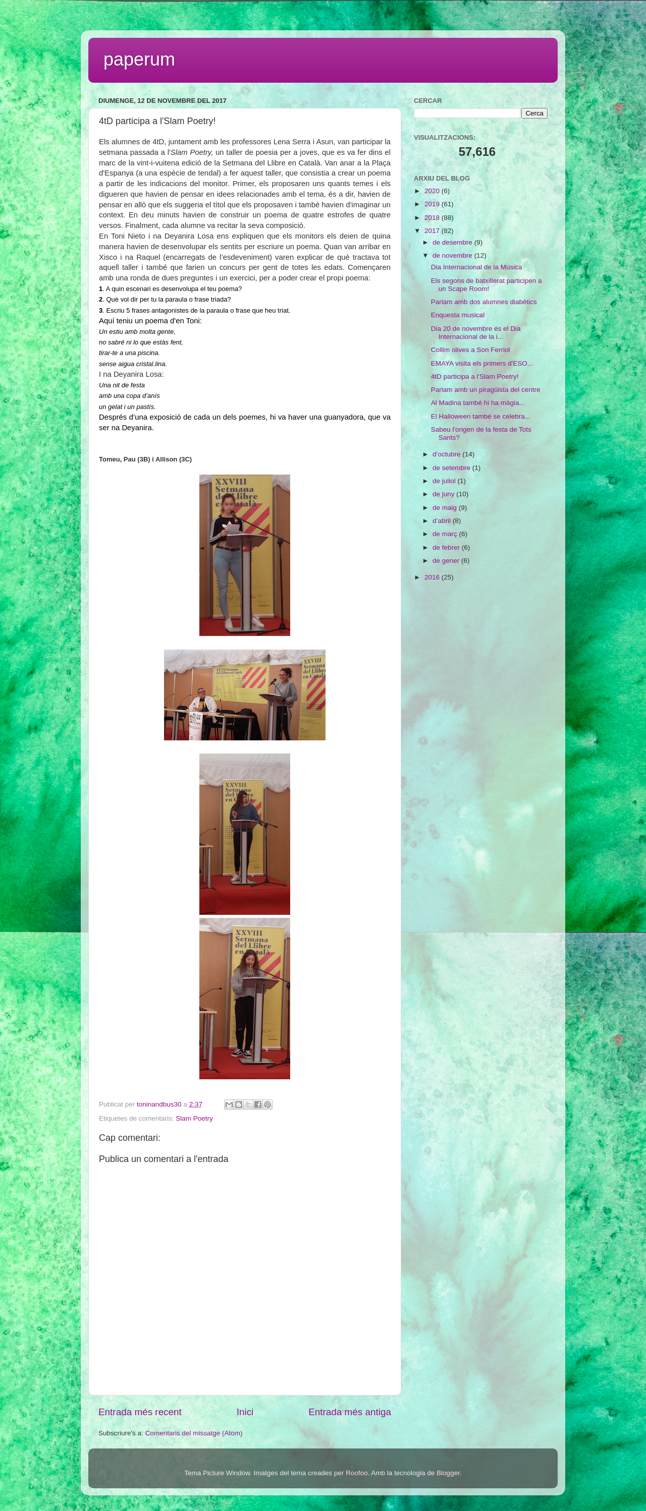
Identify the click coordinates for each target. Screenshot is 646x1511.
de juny (444, 494)
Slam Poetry (194, 1118)
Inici (245, 1412)
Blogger (448, 1473)
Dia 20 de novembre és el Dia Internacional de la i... (476, 332)
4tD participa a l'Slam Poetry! (475, 376)
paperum (139, 59)
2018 (433, 217)
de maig (446, 507)
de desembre (453, 242)
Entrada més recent (140, 1412)
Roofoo (357, 1473)
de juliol (445, 481)
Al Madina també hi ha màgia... (478, 402)
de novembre (453, 255)
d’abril (443, 521)
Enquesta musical (458, 315)
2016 (433, 577)
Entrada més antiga (349, 1412)
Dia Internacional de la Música (476, 267)
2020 (433, 191)
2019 (433, 204)
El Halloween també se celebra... (480, 416)
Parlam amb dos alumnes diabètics (484, 302)
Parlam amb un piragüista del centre (486, 389)
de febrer (447, 547)
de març (446, 534)
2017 (433, 231)
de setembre (452, 468)
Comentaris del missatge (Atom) (194, 1433)
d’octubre (447, 454)
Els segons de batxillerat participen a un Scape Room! (486, 285)
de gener (447, 560)
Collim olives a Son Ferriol (470, 350)
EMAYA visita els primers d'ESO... (482, 363)
